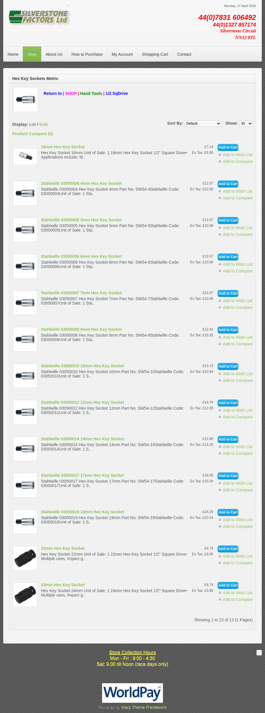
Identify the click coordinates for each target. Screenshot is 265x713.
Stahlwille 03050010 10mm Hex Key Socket (82, 366)
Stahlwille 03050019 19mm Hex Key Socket (82, 511)
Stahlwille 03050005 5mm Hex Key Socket (81, 220)
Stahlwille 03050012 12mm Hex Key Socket (82, 402)
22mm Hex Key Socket (63, 548)
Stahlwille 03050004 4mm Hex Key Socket (81, 183)
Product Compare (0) (32, 133)
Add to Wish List (237, 154)
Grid (43, 124)
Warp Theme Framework (143, 707)
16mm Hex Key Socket (63, 147)
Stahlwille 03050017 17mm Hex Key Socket (82, 475)
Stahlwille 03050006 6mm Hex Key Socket (81, 256)
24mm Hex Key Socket (63, 584)
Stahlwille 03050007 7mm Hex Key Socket (81, 293)
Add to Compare (238, 161)
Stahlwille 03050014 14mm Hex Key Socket (82, 439)
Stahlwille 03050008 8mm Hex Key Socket (81, 329)
